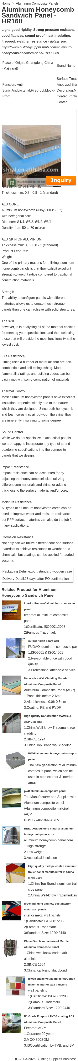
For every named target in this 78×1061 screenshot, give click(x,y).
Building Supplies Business (56, 1059)
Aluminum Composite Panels (37, 3)
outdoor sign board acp (43, 640)
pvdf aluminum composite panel (45, 791)
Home (6, 3)
